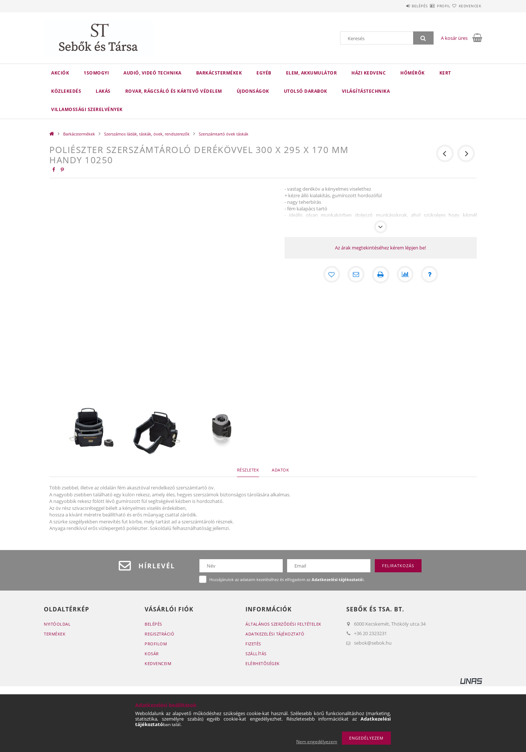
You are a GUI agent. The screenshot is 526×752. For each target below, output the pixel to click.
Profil (430, 5)
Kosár (152, 653)
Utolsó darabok (305, 91)
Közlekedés (66, 91)
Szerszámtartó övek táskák (223, 134)
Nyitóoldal (57, 624)
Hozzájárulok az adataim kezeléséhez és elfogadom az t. (287, 579)
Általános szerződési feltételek (283, 624)
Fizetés (253, 643)
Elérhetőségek (262, 663)
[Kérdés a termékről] (430, 274)
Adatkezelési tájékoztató (274, 634)
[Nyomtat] (380, 274)
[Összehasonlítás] (405, 274)
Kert (445, 73)
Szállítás (256, 653)
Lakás (103, 91)
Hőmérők (412, 73)
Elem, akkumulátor (311, 73)
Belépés (398, 5)
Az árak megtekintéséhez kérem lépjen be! (380, 247)
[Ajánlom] (356, 274)
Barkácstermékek (219, 73)
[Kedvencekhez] (331, 274)
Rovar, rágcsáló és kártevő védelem (173, 91)
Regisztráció (159, 634)
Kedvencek (465, 5)
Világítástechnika (366, 91)
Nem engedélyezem (316, 741)
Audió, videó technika (152, 73)
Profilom (156, 643)
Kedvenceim (158, 663)
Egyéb (263, 73)
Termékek (54, 634)
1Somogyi (96, 73)
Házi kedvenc (368, 73)
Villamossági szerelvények (87, 109)
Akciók (60, 73)
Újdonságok (253, 91)
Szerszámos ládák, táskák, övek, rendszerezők (147, 134)
